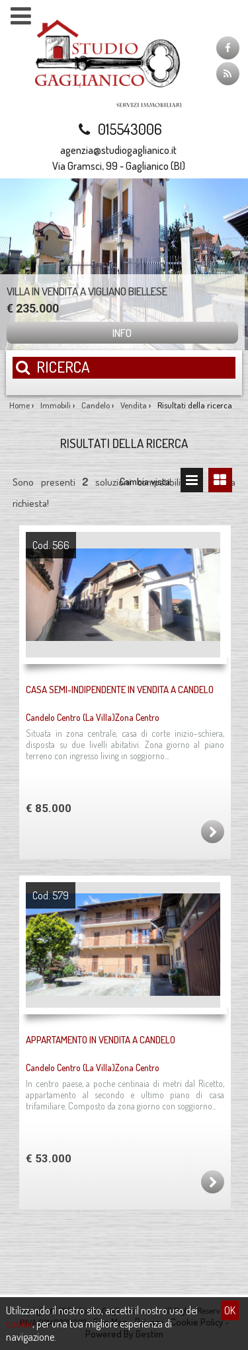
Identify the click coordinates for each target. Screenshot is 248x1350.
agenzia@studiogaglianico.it (118, 150)
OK (229, 1310)
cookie (19, 1323)
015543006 (118, 129)
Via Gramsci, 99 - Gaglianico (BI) (118, 165)
